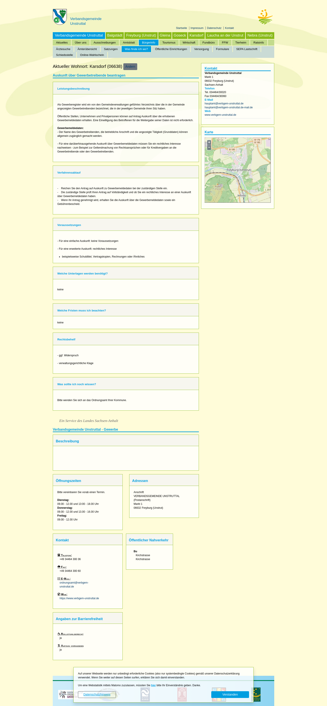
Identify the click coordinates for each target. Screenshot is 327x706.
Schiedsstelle (64, 55)
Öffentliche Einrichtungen (171, 49)
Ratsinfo (258, 42)
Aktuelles (62, 42)
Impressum (197, 28)
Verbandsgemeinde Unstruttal (79, 35)
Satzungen (111, 49)
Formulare (222, 49)
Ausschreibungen (105, 42)
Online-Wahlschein (92, 55)
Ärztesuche (63, 49)
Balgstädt (114, 35)
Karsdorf (196, 35)
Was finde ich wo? (136, 49)
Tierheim (240, 42)
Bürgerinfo (148, 42)
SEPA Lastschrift (246, 49)
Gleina (165, 35)
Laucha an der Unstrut (225, 35)
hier (153, 685)
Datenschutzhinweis (97, 694)
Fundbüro (209, 42)
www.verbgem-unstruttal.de (220, 114)
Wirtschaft (189, 42)
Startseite (182, 28)
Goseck (180, 35)
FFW (225, 42)
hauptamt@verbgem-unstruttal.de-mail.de (229, 107)
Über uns (81, 42)
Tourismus (168, 42)
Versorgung (201, 49)
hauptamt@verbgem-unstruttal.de (224, 103)
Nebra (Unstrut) (260, 35)
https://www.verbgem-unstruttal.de (79, 598)
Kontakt (229, 28)
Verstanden (230, 694)
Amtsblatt (129, 42)
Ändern (130, 66)
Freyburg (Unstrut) (141, 35)
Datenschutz (214, 28)
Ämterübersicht (87, 49)
